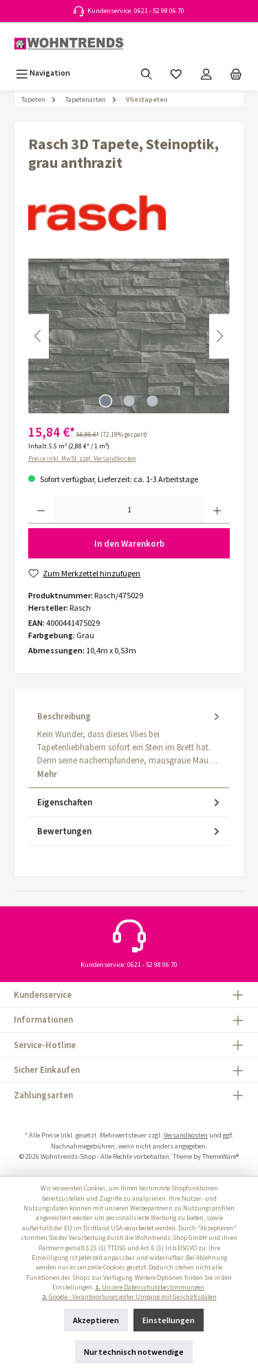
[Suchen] (146, 72)
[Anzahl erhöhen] (217, 510)
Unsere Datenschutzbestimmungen (149, 1287)
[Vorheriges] (38, 336)
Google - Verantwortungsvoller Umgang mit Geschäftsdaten (129, 1297)
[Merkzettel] (176, 72)
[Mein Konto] (206, 72)
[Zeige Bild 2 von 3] (128, 400)
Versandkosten (186, 1135)
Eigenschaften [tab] (129, 802)
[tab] (128, 745)
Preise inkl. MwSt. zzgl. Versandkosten (82, 459)
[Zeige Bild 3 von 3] (152, 400)
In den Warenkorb (129, 543)
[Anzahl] (129, 510)
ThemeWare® (220, 1156)
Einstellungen (168, 1320)
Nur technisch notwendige (134, 1352)
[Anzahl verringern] (41, 510)
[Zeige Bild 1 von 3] (105, 400)
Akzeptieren (96, 1320)
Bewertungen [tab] (129, 831)
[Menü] (43, 72)
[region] (129, 336)
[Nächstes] (219, 336)
